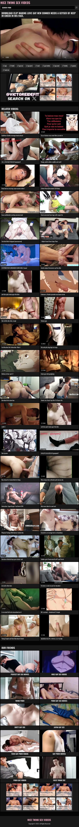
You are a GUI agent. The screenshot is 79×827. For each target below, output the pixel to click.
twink (12, 66)
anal (38, 66)
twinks (66, 66)
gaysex (74, 66)
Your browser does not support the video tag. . (39, 41)
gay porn (30, 66)
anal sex (7, 70)
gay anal (57, 66)
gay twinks (47, 66)
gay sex (21, 66)
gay (6, 66)
